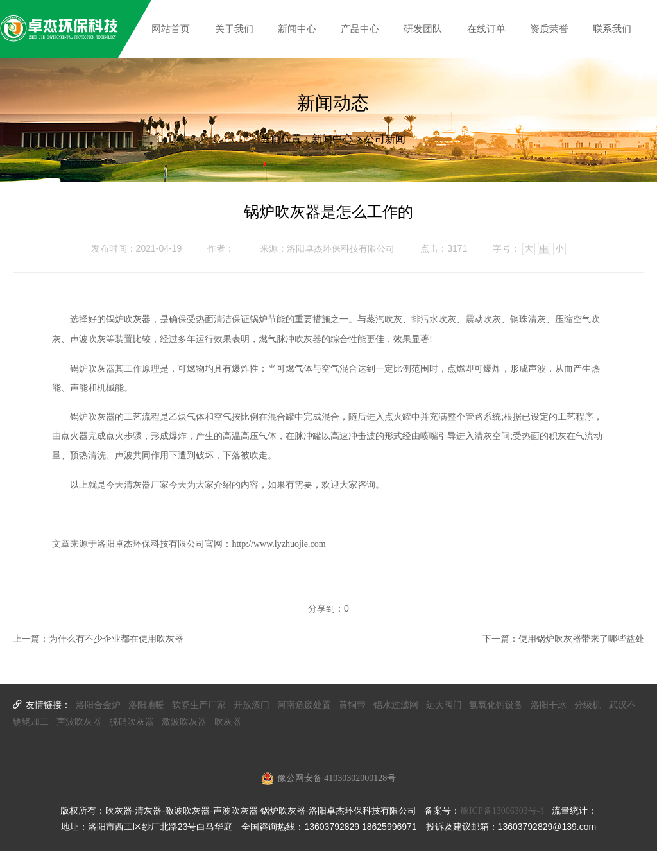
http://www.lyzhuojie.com (278, 544)
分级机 (587, 705)
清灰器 (137, 485)
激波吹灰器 (184, 721)
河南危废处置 (304, 705)
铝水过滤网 (395, 705)
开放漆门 (251, 705)
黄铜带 (352, 705)
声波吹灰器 (78, 721)
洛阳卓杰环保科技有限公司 (341, 249)
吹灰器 (227, 721)
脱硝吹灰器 (131, 721)
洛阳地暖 (146, 705)
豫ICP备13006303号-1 (502, 811)
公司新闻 (384, 138)
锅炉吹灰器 (128, 319)
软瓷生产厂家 (199, 705)
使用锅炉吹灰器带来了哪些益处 (581, 639)
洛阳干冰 (549, 705)
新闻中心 (332, 138)
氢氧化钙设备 (496, 705)
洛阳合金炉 (98, 705)
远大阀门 (444, 705)
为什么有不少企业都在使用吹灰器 (116, 639)
